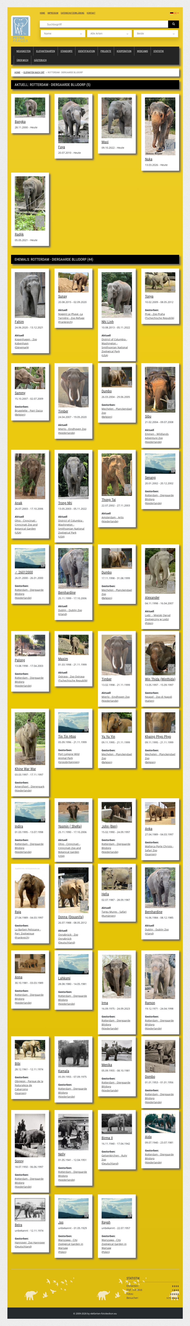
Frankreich (65, 322)
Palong (20, 660)
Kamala (63, 1071)
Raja (18, 912)
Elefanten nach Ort (34, 72)
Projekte (106, 51)
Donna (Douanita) (71, 917)
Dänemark (22, 347)
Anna (18, 977)
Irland (62, 614)
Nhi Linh (108, 322)
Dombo (150, 1076)
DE (174, 13)
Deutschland (66, 942)
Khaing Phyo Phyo (158, 736)
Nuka (148, 159)
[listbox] (63, 33)
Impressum (53, 13)
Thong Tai (109, 500)
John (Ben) (109, 826)
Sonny (19, 1161)
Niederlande (66, 433)
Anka (148, 828)
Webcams (142, 51)
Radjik (19, 234)
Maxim (63, 659)
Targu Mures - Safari (114, 911)
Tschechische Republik (159, 318)
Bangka (20, 121)
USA (104, 355)
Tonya (149, 296)
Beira (18, 1225)
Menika (107, 1065)
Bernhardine (67, 592)
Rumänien (108, 915)
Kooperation (124, 51)
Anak (18, 503)
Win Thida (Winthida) (160, 679)
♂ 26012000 (24, 572)
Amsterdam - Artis (113, 517)
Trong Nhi (65, 503)
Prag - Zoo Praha (155, 314)
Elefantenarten (45, 51)
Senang (150, 477)
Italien (149, 701)
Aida (148, 1137)
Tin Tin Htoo (67, 736)
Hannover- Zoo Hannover (30, 1242)
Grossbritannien (69, 762)
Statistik (158, 51)
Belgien (20, 414)
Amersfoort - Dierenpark (29, 786)
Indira (19, 826)
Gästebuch (40, 60)
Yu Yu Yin (108, 736)
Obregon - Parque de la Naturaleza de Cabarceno (29, 1085)
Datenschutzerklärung (72, 13)
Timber (63, 411)
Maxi (105, 142)
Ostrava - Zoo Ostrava (71, 676)
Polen (149, 623)
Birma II (107, 1138)
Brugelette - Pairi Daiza (29, 410)
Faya (61, 147)
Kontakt (91, 13)
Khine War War (25, 769)
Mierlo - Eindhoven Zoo (72, 429)
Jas (60, 1222)
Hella (105, 894)
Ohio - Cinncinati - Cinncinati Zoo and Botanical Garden (26, 524)
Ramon (150, 1003)
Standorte (66, 51)
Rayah (106, 1222)
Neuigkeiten (23, 51)
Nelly (61, 1154)
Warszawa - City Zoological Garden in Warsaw (70, 1244)
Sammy (20, 393)
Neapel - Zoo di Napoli (158, 697)
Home (42, 13)
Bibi (17, 1063)
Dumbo (107, 391)
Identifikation (86, 51)
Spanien (151, 854)
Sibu (148, 416)
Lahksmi (64, 978)
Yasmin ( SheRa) (70, 826)
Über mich (22, 60)
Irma (105, 1003)
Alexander (152, 597)
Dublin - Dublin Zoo (70, 610)
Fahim (19, 322)
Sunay (62, 296)
